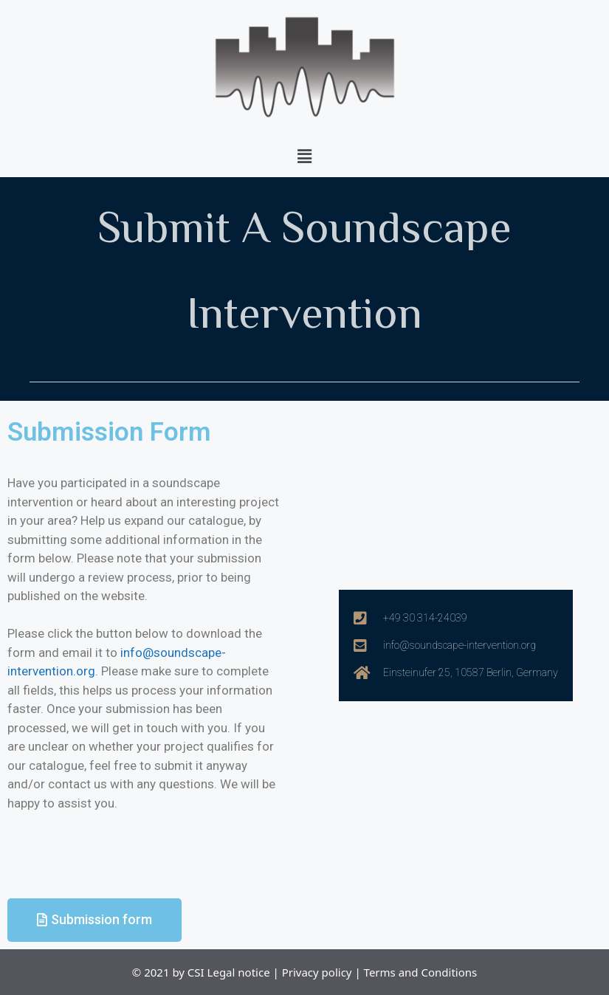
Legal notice (238, 972)
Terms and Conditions (421, 972)
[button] (304, 156)
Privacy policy (317, 972)
